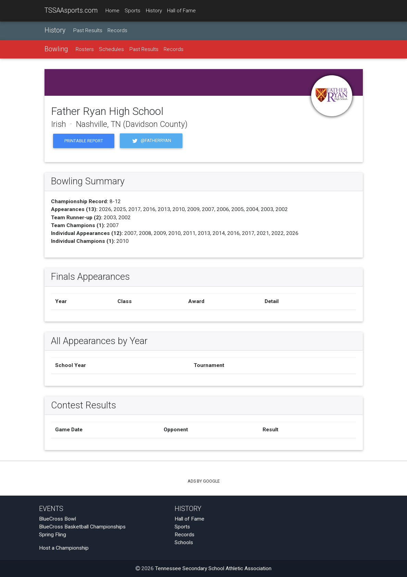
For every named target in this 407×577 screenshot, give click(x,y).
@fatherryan (151, 141)
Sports (132, 11)
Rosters (85, 49)
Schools (184, 542)
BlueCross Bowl (57, 519)
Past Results (87, 30)
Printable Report (83, 140)
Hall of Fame (181, 11)
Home (112, 11)
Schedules (111, 49)
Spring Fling (52, 535)
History (154, 11)
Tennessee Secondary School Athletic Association (213, 568)
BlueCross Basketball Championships (82, 527)
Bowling (56, 49)
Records (117, 30)
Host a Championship (64, 548)
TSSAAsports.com (71, 10)
